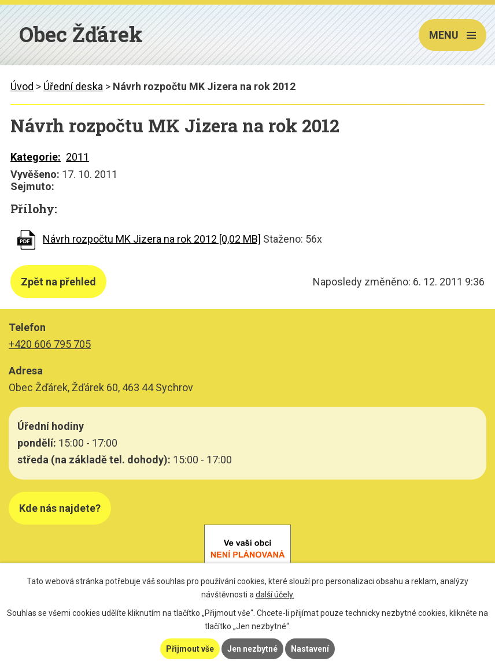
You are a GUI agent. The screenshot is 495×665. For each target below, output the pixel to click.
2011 (77, 157)
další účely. (275, 594)
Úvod (22, 86)
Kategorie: (35, 157)
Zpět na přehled (58, 282)
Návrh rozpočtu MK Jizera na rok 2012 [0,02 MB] (152, 239)
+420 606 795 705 (50, 344)
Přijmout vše (190, 648)
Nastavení (310, 648)
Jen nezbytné (252, 648)
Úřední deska (73, 86)
